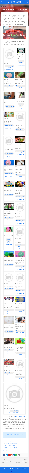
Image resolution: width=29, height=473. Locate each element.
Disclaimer (24, 468)
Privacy (18, 468)
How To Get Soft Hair (10, 445)
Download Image (9, 66)
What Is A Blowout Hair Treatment (13, 440)
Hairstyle (8, 450)
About (5, 468)
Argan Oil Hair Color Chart (11, 447)
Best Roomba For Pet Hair (11, 442)
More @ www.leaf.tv (20, 332)
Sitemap (14, 468)
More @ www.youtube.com (9, 108)
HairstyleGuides (12, 471)
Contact (9, 468)
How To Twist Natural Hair (11, 443)
